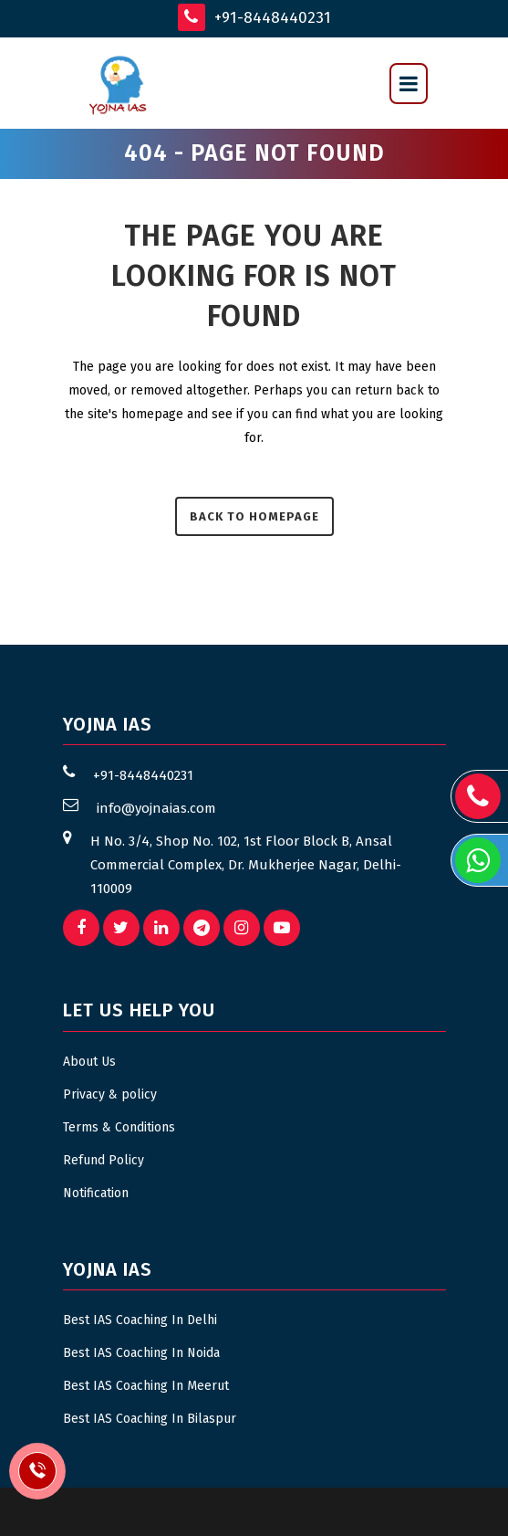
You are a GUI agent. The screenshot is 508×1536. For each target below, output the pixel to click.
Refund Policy (103, 1160)
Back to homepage (254, 516)
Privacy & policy (110, 1094)
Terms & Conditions (119, 1127)
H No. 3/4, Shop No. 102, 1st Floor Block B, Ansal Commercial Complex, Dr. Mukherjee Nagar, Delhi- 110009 (245, 865)
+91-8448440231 (254, 17)
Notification (96, 1193)
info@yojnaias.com (156, 808)
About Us (89, 1061)
